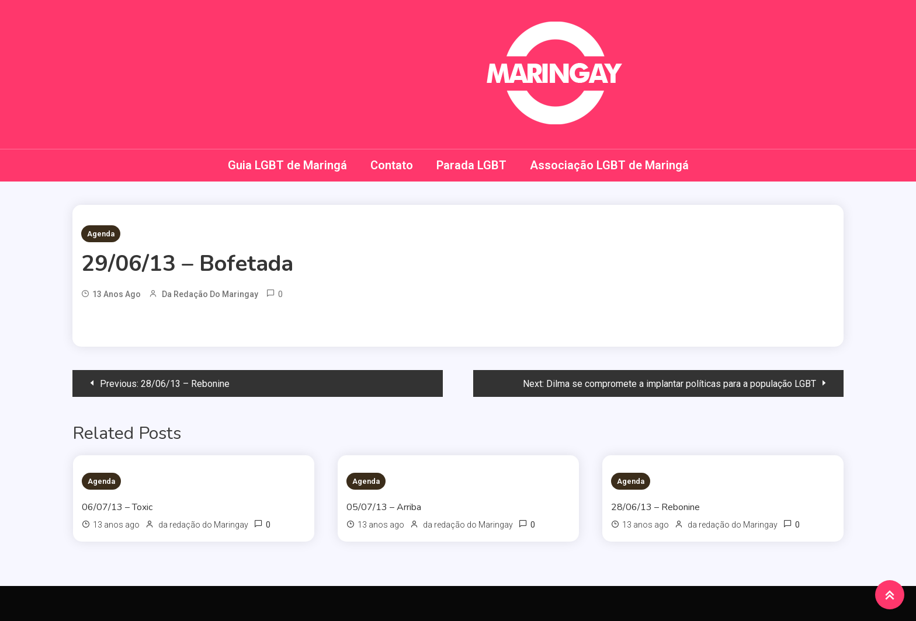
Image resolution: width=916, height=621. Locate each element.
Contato (391, 165)
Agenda (100, 233)
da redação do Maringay (210, 294)
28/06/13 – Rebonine (655, 507)
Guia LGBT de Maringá (287, 165)
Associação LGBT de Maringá (609, 165)
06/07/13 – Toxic (117, 507)
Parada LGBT (471, 165)
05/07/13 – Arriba (383, 507)
